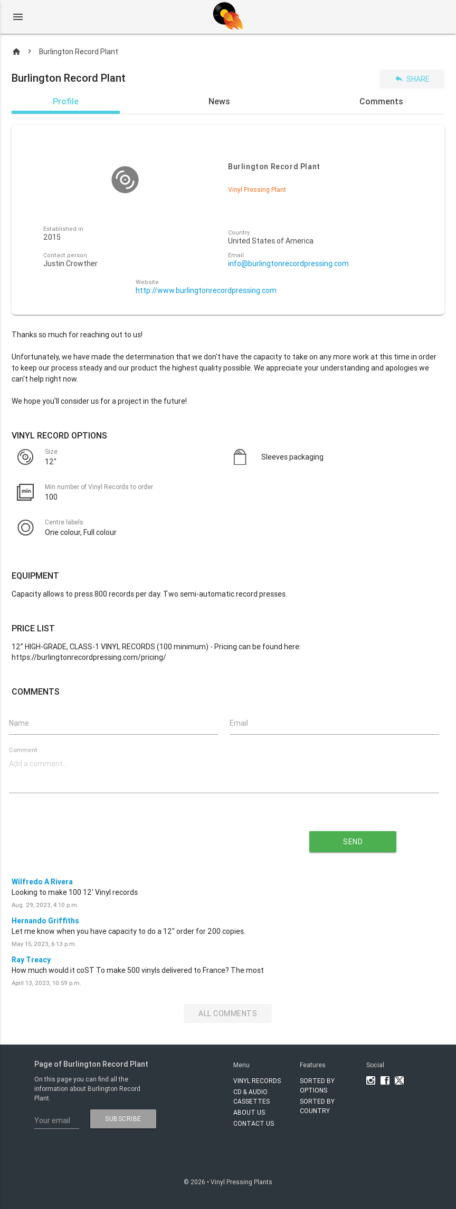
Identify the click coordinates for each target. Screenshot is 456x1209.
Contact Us (253, 1123)
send (353, 841)
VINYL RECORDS (257, 1081)
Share (412, 79)
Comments (381, 101)
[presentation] (132, 838)
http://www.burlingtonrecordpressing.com (206, 291)
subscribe (123, 1119)
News (219, 101)
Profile (66, 101)
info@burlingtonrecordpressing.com (288, 264)
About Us (249, 1112)
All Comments (227, 1013)
